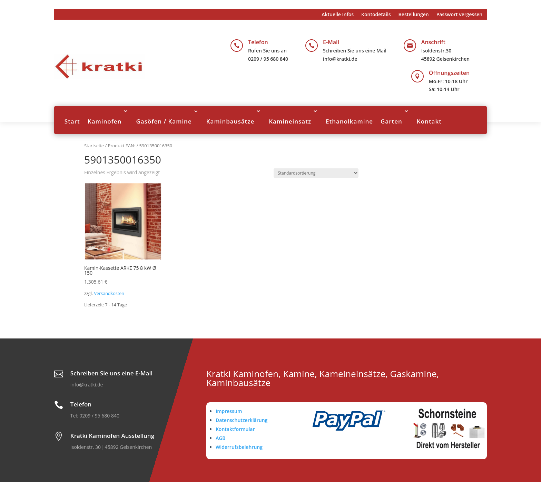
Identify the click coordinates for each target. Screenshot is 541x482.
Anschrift (433, 42)
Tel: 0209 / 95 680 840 (94, 415)
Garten (391, 121)
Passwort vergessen (459, 15)
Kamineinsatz (290, 121)
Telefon (258, 42)
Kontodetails (376, 15)
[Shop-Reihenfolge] (316, 173)
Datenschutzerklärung (241, 420)
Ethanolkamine (349, 121)
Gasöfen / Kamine (163, 121)
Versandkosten (109, 293)
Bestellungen (414, 15)
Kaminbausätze (230, 121)
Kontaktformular (235, 429)
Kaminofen (105, 121)
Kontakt (429, 121)
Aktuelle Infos (338, 15)
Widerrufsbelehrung (239, 447)
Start (72, 121)
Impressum (229, 411)
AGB (221, 438)
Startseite (94, 145)
